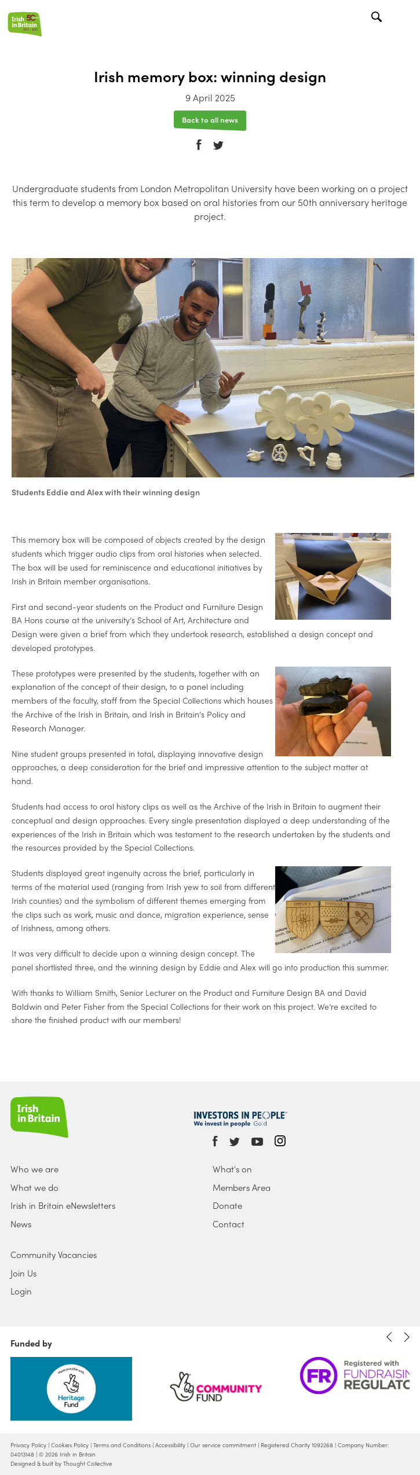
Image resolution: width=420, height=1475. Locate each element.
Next (407, 1337)
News (20, 1223)
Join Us (23, 1273)
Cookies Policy (70, 1445)
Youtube (257, 1142)
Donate (227, 1205)
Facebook (199, 137)
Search (378, 18)
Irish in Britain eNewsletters (62, 1205)
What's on (232, 1169)
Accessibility (170, 1445)
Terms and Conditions (122, 1445)
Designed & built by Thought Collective (61, 1463)
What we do (34, 1187)
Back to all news (210, 118)
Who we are (34, 1169)
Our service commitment (223, 1445)
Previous (389, 1337)
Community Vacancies (53, 1254)
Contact (228, 1223)
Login (21, 1291)
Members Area (242, 1187)
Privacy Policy (28, 1445)
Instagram (280, 1140)
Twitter (218, 138)
